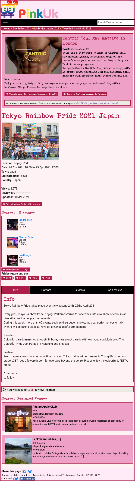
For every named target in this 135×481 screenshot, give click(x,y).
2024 (7, 278)
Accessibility (39, 475)
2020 (46, 278)
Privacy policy (54, 475)
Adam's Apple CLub (45, 406)
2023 (20, 278)
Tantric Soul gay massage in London (85, 94)
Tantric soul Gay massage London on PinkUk (31, 94)
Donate (80, 475)
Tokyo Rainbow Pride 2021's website (21, 204)
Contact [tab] (46, 290)
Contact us (6, 475)
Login (30, 389)
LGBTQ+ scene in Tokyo (15, 269)
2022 (33, 278)
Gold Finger (25, 255)
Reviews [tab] (79, 290)
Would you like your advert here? (99, 103)
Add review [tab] (115, 290)
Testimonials (68, 475)
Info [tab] (15, 290)
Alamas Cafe (26, 237)
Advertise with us (22, 475)
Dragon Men (25, 219)
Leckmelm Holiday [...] (47, 439)
